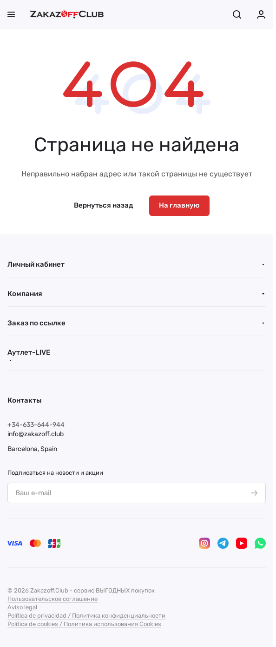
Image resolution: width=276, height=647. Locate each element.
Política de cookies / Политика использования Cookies (84, 623)
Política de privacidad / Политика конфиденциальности (86, 615)
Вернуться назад (103, 205)
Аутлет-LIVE (28, 352)
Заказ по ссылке (36, 323)
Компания (24, 294)
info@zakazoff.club (35, 434)
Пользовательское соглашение (52, 598)
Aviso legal (22, 607)
